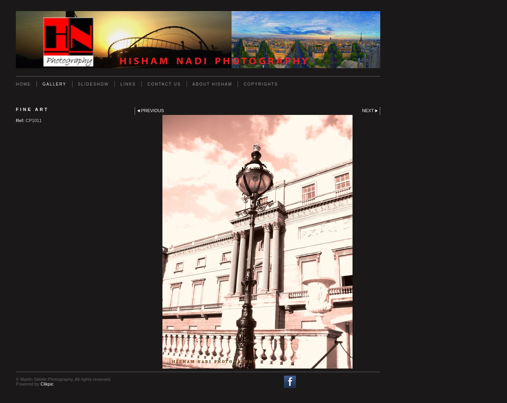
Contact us (164, 84)
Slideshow (93, 84)
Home (23, 84)
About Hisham (213, 84)
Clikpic (46, 384)
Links (128, 84)
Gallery (54, 84)
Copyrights (261, 84)
